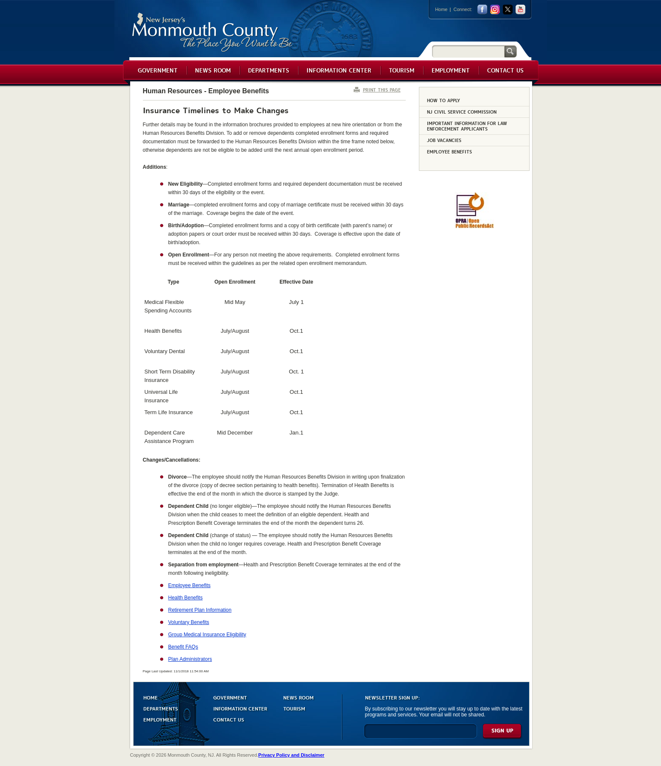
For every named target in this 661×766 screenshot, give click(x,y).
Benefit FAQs (183, 647)
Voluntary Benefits (188, 622)
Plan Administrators (190, 659)
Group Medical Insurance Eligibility (207, 635)
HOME (150, 697)
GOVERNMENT (230, 697)
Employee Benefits (189, 585)
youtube (520, 9)
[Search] (468, 51)
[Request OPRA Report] (474, 227)
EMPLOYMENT (159, 719)
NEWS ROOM (298, 697)
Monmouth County (212, 32)
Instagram (495, 9)
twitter (508, 9)
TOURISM (294, 708)
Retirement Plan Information (199, 610)
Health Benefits (185, 598)
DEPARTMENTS (160, 708)
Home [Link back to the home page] (441, 9)
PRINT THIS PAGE (382, 89)
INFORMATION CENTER (240, 708)
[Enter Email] (420, 735)
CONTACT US (228, 719)
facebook (482, 9)
